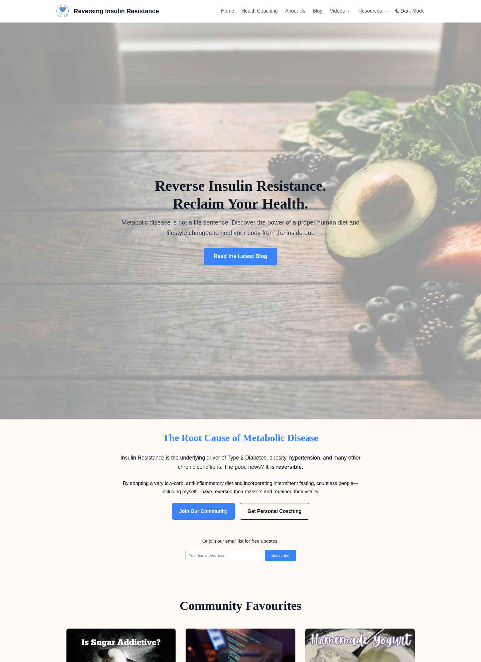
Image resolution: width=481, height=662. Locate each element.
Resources (373, 10)
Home (227, 10)
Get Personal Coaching (275, 511)
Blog (317, 10)
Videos (340, 10)
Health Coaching (259, 10)
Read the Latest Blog (240, 256)
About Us (295, 10)
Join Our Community (203, 511)
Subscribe (280, 555)
